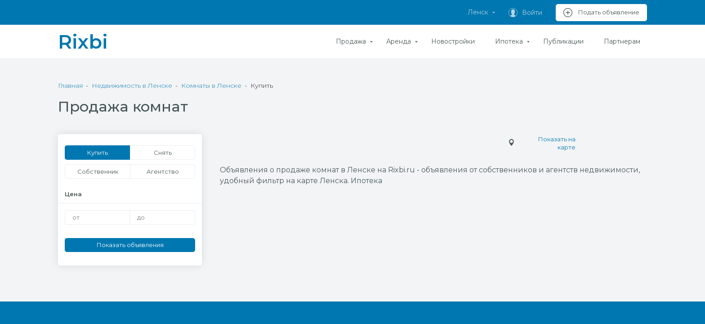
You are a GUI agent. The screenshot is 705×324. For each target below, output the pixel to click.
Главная (70, 85)
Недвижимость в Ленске (132, 85)
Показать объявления (130, 244)
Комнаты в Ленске (211, 85)
